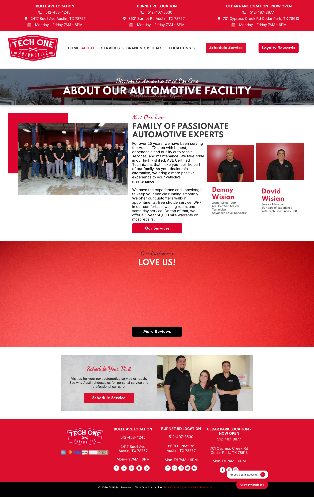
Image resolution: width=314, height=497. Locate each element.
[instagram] (131, 468)
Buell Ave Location (55, 6)
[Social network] (139, 468)
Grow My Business (252, 484)
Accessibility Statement (197, 487)
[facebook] (116, 468)
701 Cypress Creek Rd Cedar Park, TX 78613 (261, 18)
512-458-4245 (57, 12)
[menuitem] (73, 48)
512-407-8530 (160, 12)
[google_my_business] (124, 468)
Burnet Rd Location (157, 6)
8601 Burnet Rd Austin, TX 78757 (156, 18)
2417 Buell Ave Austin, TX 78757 (58, 18)
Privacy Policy (172, 487)
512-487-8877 (262, 12)
